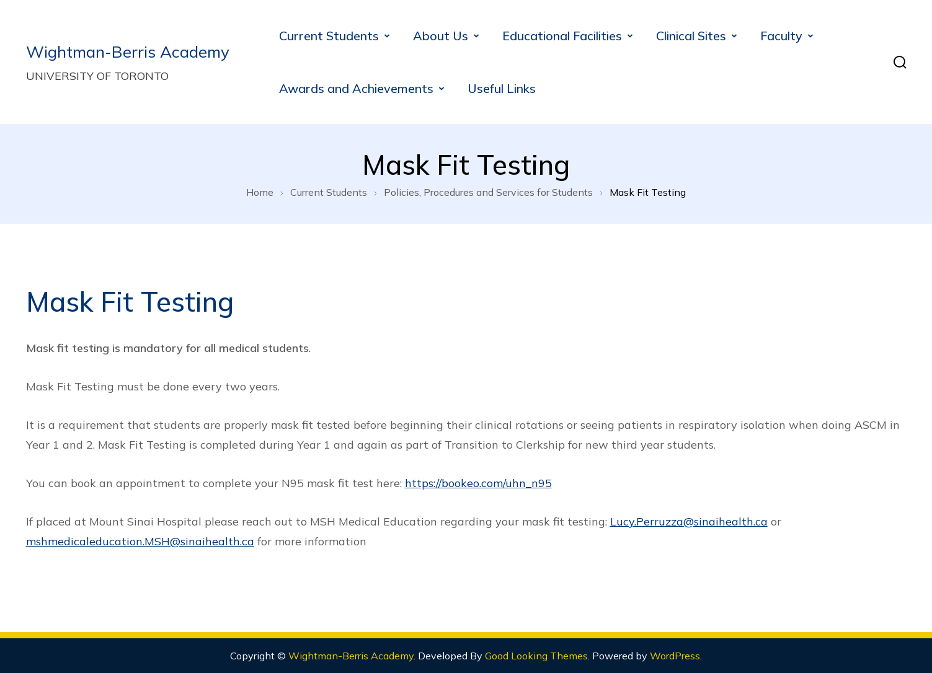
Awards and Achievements (356, 88)
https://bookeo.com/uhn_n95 (478, 483)
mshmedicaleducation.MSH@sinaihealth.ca (140, 541)
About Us (440, 35)
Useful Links (502, 88)
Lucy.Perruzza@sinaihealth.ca (689, 521)
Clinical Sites (691, 35)
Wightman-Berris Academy (127, 52)
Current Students (329, 35)
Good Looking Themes (536, 655)
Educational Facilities (562, 35)
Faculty (781, 35)
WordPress (675, 655)
